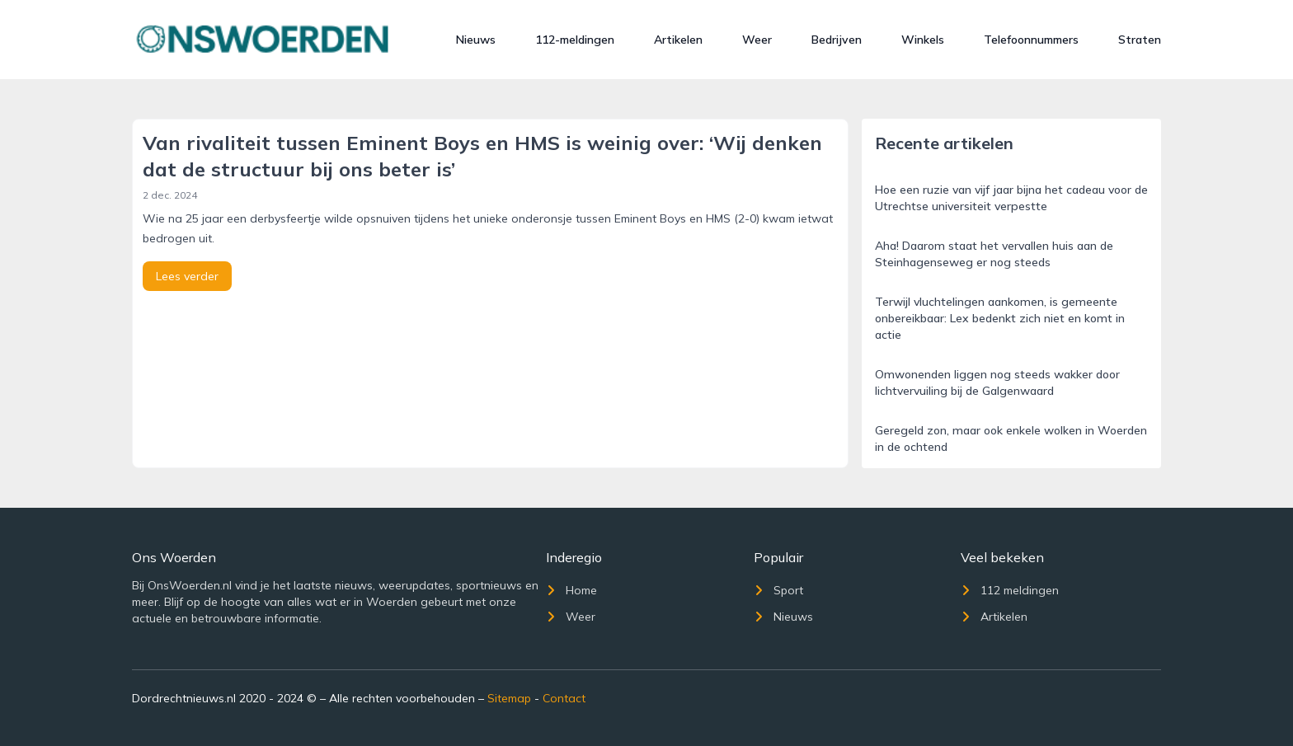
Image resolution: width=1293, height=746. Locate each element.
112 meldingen (1010, 590)
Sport (778, 590)
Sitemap (509, 698)
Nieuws (476, 39)
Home (571, 590)
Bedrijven (836, 39)
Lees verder (187, 276)
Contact (564, 698)
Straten (1139, 39)
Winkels (922, 39)
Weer (757, 39)
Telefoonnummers (1031, 39)
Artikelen (678, 39)
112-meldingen (574, 39)
